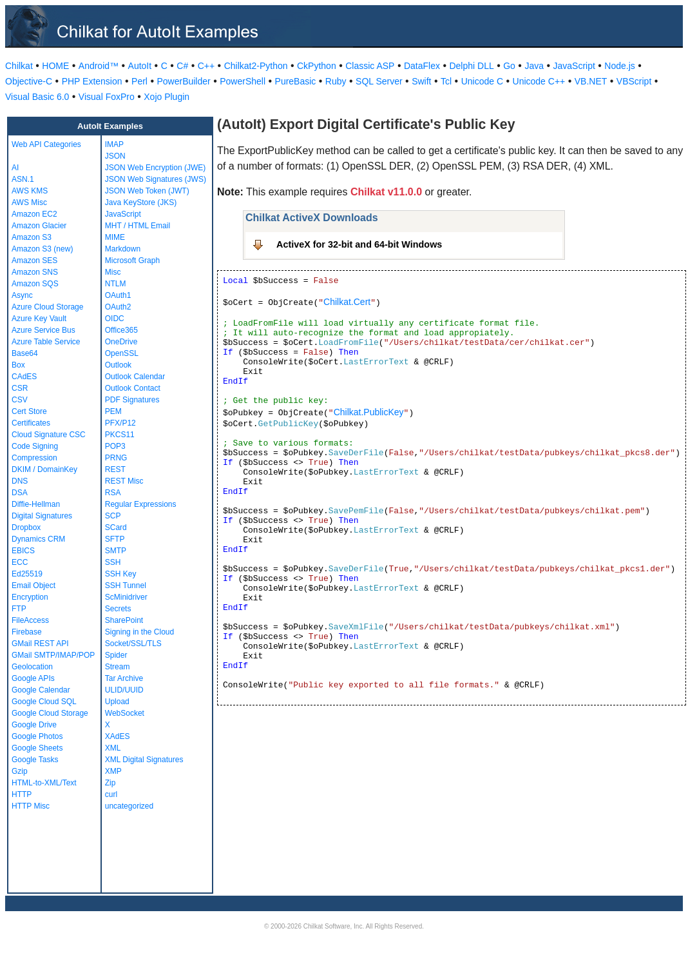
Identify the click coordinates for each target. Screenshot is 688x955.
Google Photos (37, 736)
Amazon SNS (35, 272)
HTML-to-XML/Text (44, 782)
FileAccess (30, 620)
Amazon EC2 (34, 214)
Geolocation (32, 666)
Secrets (118, 608)
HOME (55, 66)
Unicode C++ (539, 81)
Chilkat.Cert (346, 302)
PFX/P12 (120, 423)
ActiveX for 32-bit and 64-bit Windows (359, 244)
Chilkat (19, 66)
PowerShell (242, 81)
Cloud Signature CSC (49, 434)
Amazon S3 (32, 237)
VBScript (633, 81)
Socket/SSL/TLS (133, 643)
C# (182, 66)
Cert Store (29, 411)
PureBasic (295, 81)
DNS (20, 481)
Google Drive (34, 724)
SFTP (115, 539)
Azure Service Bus (43, 330)
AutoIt (140, 66)
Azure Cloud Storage (47, 306)
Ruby (336, 81)
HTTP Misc (31, 806)
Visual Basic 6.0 (37, 97)
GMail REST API (40, 643)
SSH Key (121, 573)
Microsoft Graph (132, 260)
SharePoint (124, 620)
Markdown (122, 248)
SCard (116, 527)
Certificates (31, 423)
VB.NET (591, 81)
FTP (19, 608)
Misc (113, 272)
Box (18, 364)
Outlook (118, 364)
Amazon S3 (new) (42, 248)
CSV (20, 399)
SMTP (115, 550)
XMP (113, 771)
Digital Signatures (42, 515)
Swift (421, 81)
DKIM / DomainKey (44, 469)
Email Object (33, 585)
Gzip (20, 771)
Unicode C (482, 81)
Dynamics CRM (38, 539)
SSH (113, 562)
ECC (20, 562)
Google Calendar (41, 689)
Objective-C (28, 81)
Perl (139, 81)
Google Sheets (37, 748)
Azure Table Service (46, 341)
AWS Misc (29, 202)
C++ (206, 66)
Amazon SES (34, 260)
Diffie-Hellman (36, 504)
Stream (117, 666)
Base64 (25, 353)
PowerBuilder (183, 81)
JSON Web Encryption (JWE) (155, 167)
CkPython (316, 66)
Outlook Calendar (135, 376)
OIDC (114, 318)
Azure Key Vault (39, 318)
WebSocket (124, 713)
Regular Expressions (141, 504)
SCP (113, 515)
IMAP (114, 144)
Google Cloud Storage (50, 713)
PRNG (116, 457)
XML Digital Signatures (144, 759)
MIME (115, 237)
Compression (34, 457)
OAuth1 (118, 295)
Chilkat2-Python (256, 66)
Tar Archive (124, 678)
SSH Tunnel (125, 585)
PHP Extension (92, 81)
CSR (20, 388)
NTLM (115, 283)
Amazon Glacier (39, 225)
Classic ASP (369, 66)
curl (111, 794)
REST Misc (124, 481)
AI (15, 167)
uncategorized (129, 806)
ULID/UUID (124, 689)
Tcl (446, 81)
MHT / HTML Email (137, 225)
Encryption (30, 597)
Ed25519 (27, 573)
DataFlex (422, 66)
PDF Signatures (132, 399)
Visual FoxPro (107, 97)
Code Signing (35, 446)
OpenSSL (122, 353)
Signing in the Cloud (139, 631)
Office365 (121, 330)
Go (509, 66)
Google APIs (33, 678)
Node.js (619, 66)
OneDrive (121, 341)
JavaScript (574, 66)
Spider (116, 655)
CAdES (24, 376)
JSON (115, 156)
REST (115, 469)
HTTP (22, 794)
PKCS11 (120, 434)
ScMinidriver (126, 597)
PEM (113, 411)
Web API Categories (46, 144)
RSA (113, 492)
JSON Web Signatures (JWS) (155, 179)
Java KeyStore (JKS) (141, 202)
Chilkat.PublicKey (369, 412)
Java (534, 66)
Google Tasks (35, 759)
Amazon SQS (35, 283)
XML (113, 748)
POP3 (115, 446)
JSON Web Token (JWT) (147, 190)
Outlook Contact (132, 388)
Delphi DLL (471, 66)
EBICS (23, 550)
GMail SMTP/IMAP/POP (53, 655)
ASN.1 (23, 179)
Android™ (99, 66)
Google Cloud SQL (44, 701)
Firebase (27, 631)
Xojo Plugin (166, 97)
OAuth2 (118, 306)
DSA (20, 492)
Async (22, 295)
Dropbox (26, 527)
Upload (117, 701)
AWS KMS (30, 190)
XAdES (117, 736)
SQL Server (379, 81)
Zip (110, 782)
